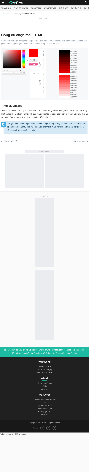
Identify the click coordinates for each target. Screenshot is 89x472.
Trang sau (80, 141)
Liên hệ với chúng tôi (44, 383)
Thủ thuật (63, 8)
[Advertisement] (43, 25)
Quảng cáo (44, 389)
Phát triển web (21, 8)
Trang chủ (6, 8)
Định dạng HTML (44, 412)
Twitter (49, 353)
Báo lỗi (44, 386)
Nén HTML (44, 415)
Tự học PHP (76, 8)
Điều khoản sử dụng (44, 370)
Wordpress (36, 8)
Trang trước (10, 141)
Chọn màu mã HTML (44, 406)
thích (63, 350)
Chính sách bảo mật (44, 373)
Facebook (38, 353)
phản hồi (82, 350)
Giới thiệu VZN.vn (44, 367)
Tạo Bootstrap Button (44, 409)
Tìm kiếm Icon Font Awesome (44, 400)
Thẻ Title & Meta (44, 403)
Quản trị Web (50, 8)
